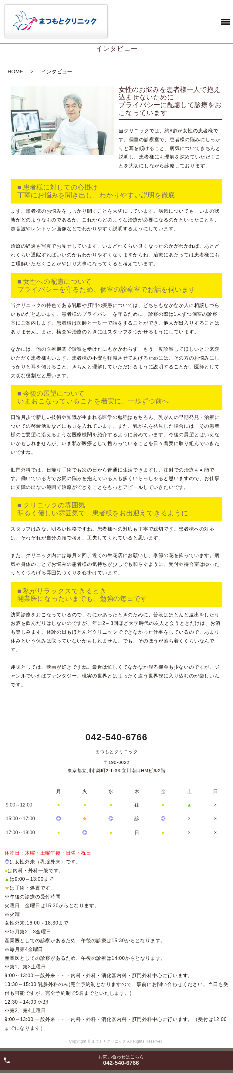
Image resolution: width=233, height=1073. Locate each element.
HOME (15, 72)
